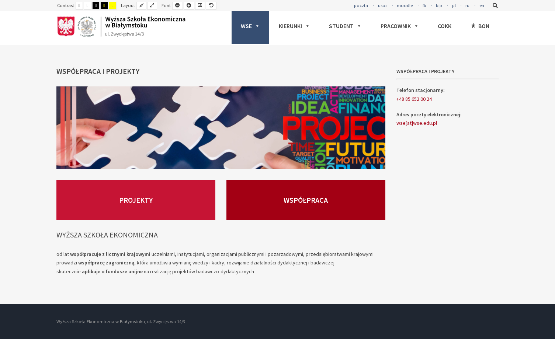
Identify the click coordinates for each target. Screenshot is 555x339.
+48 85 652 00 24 (414, 99)
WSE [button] (250, 25)
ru (467, 5)
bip (439, 5)
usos (382, 5)
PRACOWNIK (400, 25)
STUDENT (345, 25)
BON (483, 26)
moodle (405, 5)
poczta (361, 5)
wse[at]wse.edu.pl (416, 123)
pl (454, 5)
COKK (444, 26)
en (481, 5)
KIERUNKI (294, 25)
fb (424, 5)
